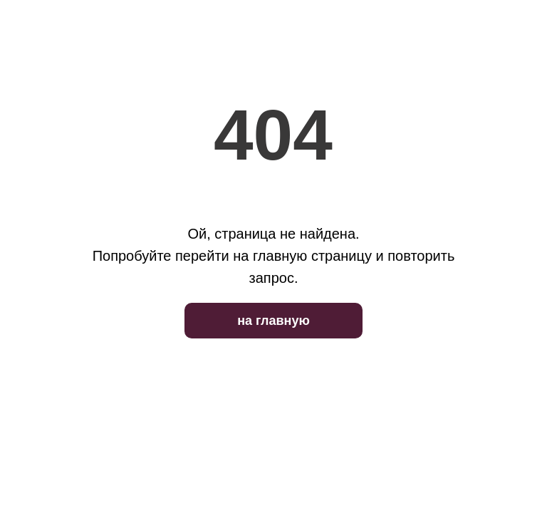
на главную (273, 321)
